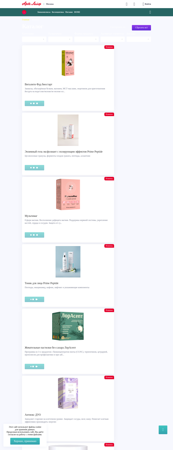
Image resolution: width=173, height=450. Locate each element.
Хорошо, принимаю (25, 441)
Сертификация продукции (18, 414)
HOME (77, 12)
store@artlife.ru (59, 419)
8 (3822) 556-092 (141, 442)
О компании (95, 407)
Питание (69, 12)
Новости (93, 414)
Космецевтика (58, 12)
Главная (25, 19)
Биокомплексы (44, 12)
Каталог (93, 410)
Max (54, 408)
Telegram (56, 414)
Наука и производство (100, 417)
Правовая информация (17, 410)
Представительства (15, 417)
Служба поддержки (15, 407)
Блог (91, 420)
